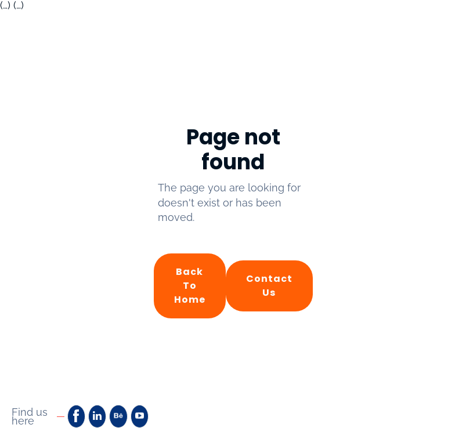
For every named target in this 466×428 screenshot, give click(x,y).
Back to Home (189, 285)
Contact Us (269, 285)
